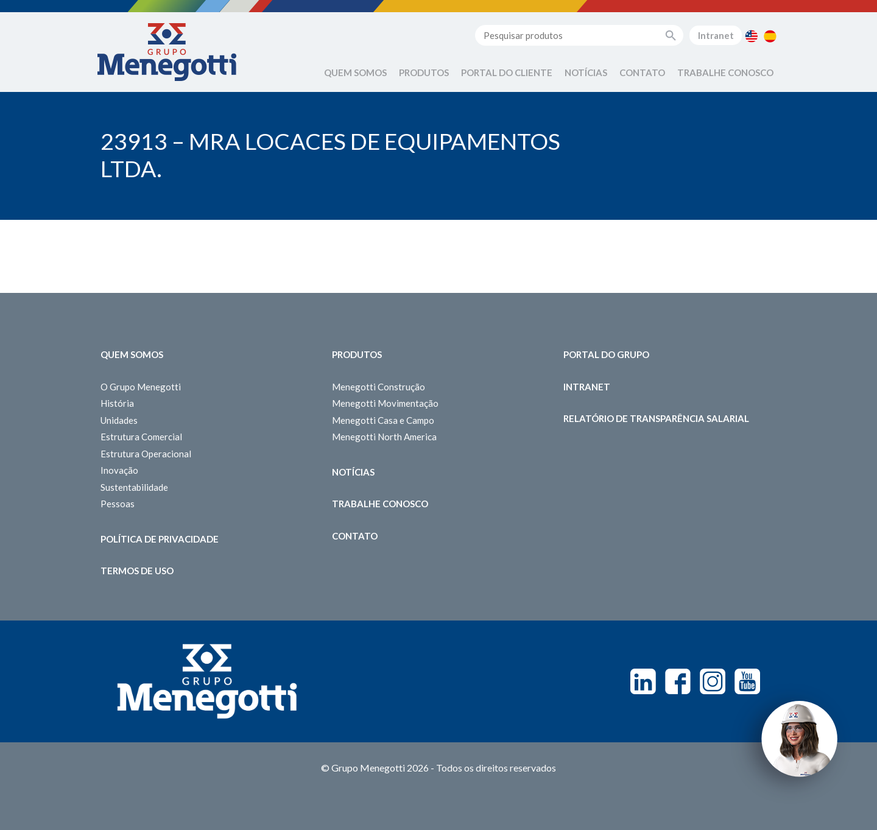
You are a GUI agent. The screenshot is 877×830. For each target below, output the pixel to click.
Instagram (712, 681)
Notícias (586, 72)
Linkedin (643, 681)
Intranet (716, 35)
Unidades (119, 420)
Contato (642, 72)
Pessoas (117, 503)
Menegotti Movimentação (385, 403)
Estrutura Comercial (141, 436)
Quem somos (131, 354)
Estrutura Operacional (145, 453)
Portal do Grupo (606, 354)
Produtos (424, 72)
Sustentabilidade (134, 487)
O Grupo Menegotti (140, 386)
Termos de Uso (137, 570)
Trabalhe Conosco (725, 72)
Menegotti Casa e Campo (383, 420)
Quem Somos (355, 72)
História (117, 403)
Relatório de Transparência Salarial (656, 418)
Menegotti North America (384, 436)
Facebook (678, 681)
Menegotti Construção (378, 386)
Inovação (119, 470)
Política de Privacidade (159, 538)
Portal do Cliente (506, 72)
